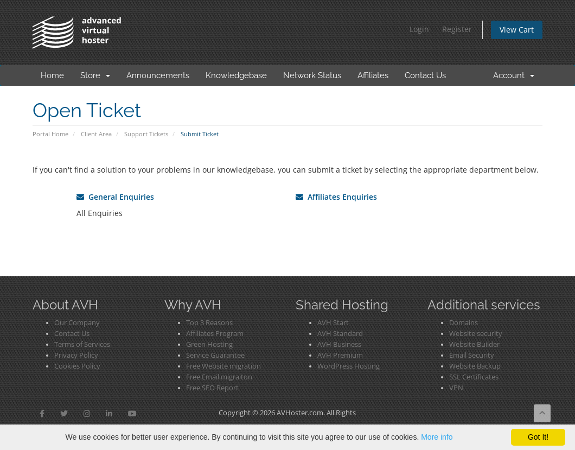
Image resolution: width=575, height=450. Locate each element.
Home (52, 75)
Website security (475, 333)
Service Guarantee (215, 355)
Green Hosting (209, 344)
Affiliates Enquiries (336, 197)
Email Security (471, 355)
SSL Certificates (474, 377)
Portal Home (50, 134)
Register (457, 29)
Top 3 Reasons (209, 322)
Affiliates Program (215, 333)
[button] (42, 413)
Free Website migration (223, 366)
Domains (463, 322)
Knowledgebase (236, 75)
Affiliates (372, 75)
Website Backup (475, 366)
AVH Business (339, 344)
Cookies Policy (77, 366)
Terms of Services (82, 344)
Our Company (77, 322)
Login (419, 29)
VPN (456, 387)
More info (436, 437)
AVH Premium (340, 355)
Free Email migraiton (219, 377)
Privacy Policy (76, 355)
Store (95, 75)
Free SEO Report (212, 387)
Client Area (96, 134)
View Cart (517, 29)
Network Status (312, 75)
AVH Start (333, 322)
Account (513, 75)
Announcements (157, 75)
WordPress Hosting (348, 366)
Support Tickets (146, 134)
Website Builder (474, 344)
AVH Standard (340, 333)
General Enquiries (115, 197)
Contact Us (425, 75)
